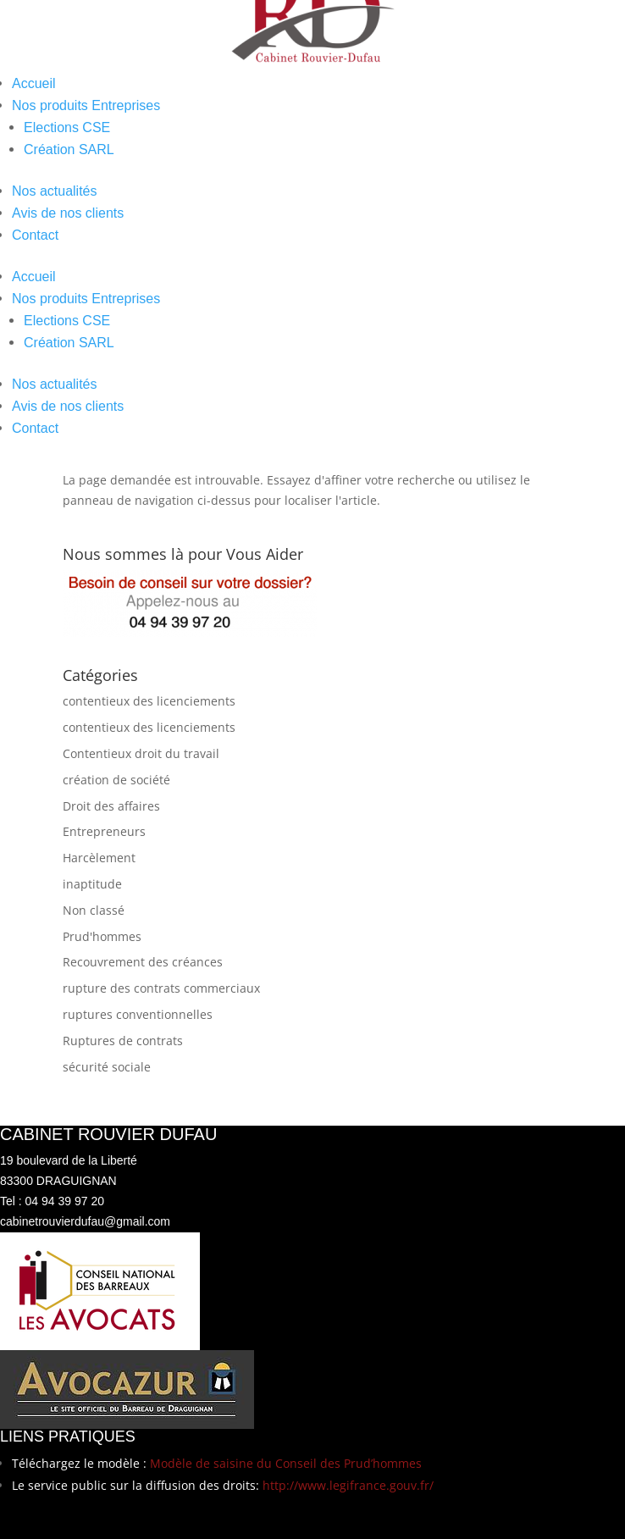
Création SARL (69, 149)
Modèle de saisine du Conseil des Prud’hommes (286, 1463)
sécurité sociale (107, 1067)
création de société (116, 780)
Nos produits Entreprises (86, 105)
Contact (35, 235)
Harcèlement (99, 858)
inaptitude (92, 884)
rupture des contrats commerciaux (161, 988)
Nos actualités (54, 191)
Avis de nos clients (68, 213)
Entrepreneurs (104, 831)
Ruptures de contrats (123, 1040)
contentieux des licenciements (149, 701)
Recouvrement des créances (143, 962)
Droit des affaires (111, 806)
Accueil (34, 83)
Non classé (93, 910)
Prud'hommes (102, 936)
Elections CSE (67, 127)
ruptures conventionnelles (138, 1014)
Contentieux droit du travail (141, 753)
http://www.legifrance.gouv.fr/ (348, 1485)
